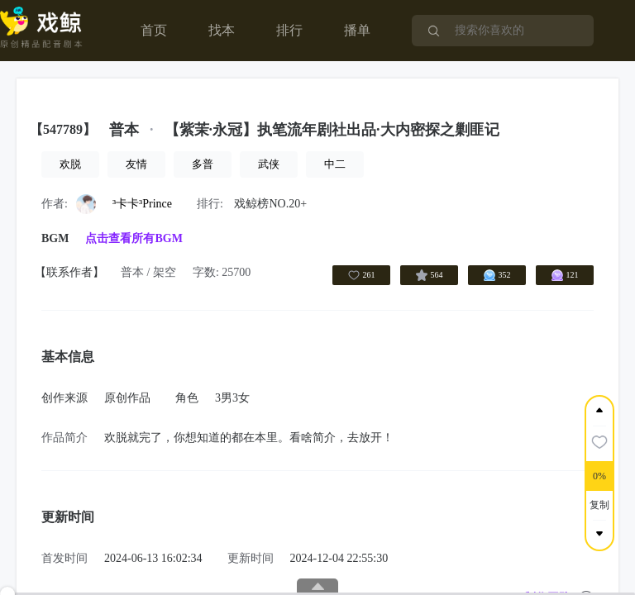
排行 (289, 30)
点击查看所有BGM (133, 238)
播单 (357, 30)
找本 (221, 30)
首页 (154, 30)
